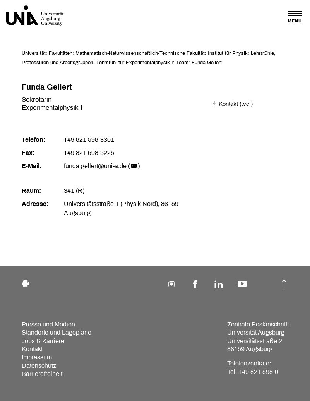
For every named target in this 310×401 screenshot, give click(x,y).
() (134, 166)
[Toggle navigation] (295, 17)
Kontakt (32, 349)
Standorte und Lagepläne (56, 332)
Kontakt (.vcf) (232, 104)
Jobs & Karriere (43, 341)
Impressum (37, 357)
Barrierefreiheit (42, 373)
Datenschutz (39, 365)
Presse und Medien (48, 324)
